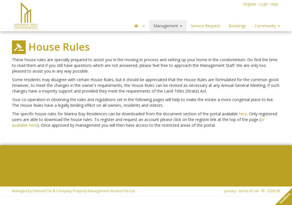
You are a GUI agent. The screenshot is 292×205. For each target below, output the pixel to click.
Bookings (237, 25)
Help (274, 4)
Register (250, 4)
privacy (230, 190)
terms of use (249, 190)
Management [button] (167, 25)
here (243, 113)
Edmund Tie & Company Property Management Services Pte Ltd (84, 190)
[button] (139, 25)
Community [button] (267, 25)
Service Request (205, 25)
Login (263, 4)
